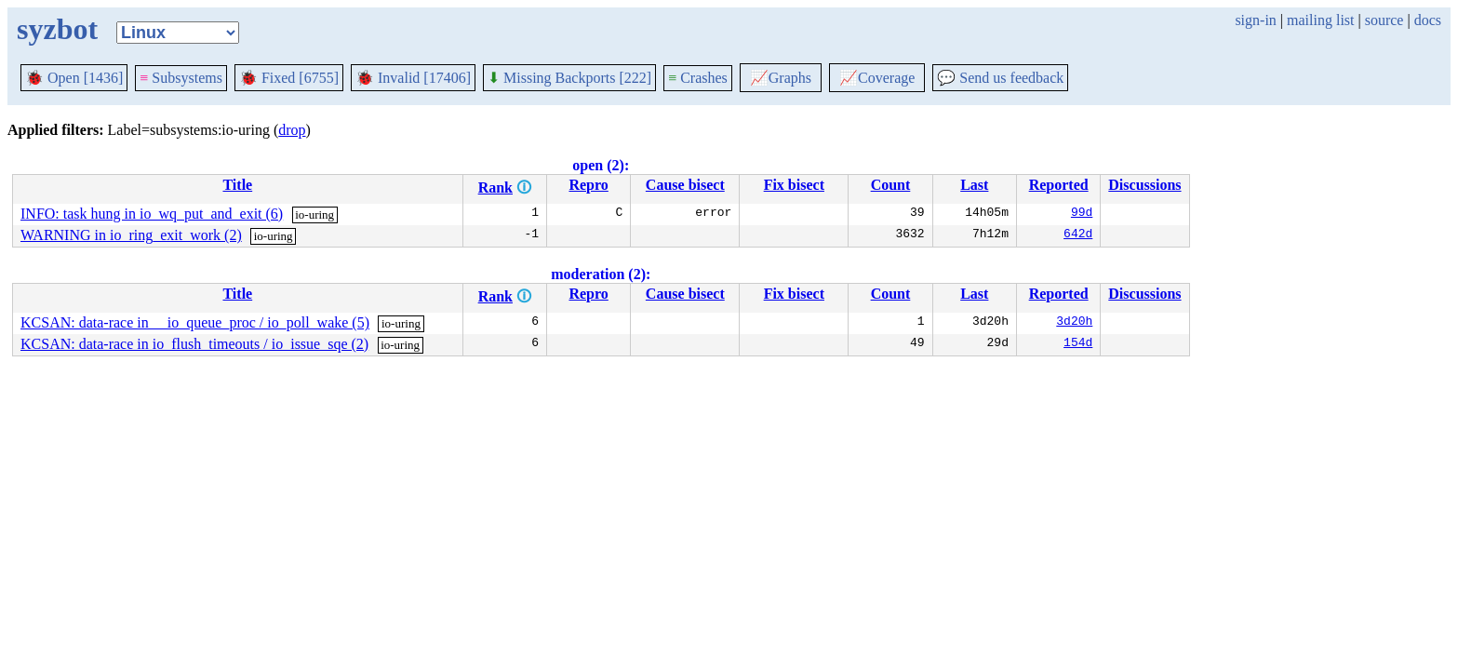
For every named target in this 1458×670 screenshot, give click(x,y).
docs (1427, 20)
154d (1077, 344)
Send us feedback (1000, 78)
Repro (588, 185)
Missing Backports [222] (569, 78)
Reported (1059, 185)
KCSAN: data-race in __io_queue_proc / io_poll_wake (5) (194, 322)
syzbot (57, 29)
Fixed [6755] (289, 78)
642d (1077, 235)
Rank (495, 187)
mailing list (1320, 20)
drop (291, 130)
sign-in (1255, 20)
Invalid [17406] (413, 78)
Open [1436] (74, 78)
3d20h (1074, 323)
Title (237, 185)
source (1384, 20)
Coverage (877, 78)
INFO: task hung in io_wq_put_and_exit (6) (151, 213)
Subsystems (181, 78)
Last (974, 185)
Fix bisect (794, 185)
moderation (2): (600, 274)
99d (1081, 214)
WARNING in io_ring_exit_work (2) (131, 235)
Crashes (698, 78)
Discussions (1144, 185)
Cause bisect (685, 185)
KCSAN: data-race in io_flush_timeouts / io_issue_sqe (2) (194, 344)
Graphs (780, 78)
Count (891, 185)
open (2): (600, 165)
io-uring (314, 214)
